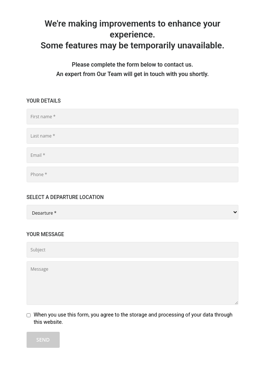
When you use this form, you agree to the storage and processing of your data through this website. (132, 318)
